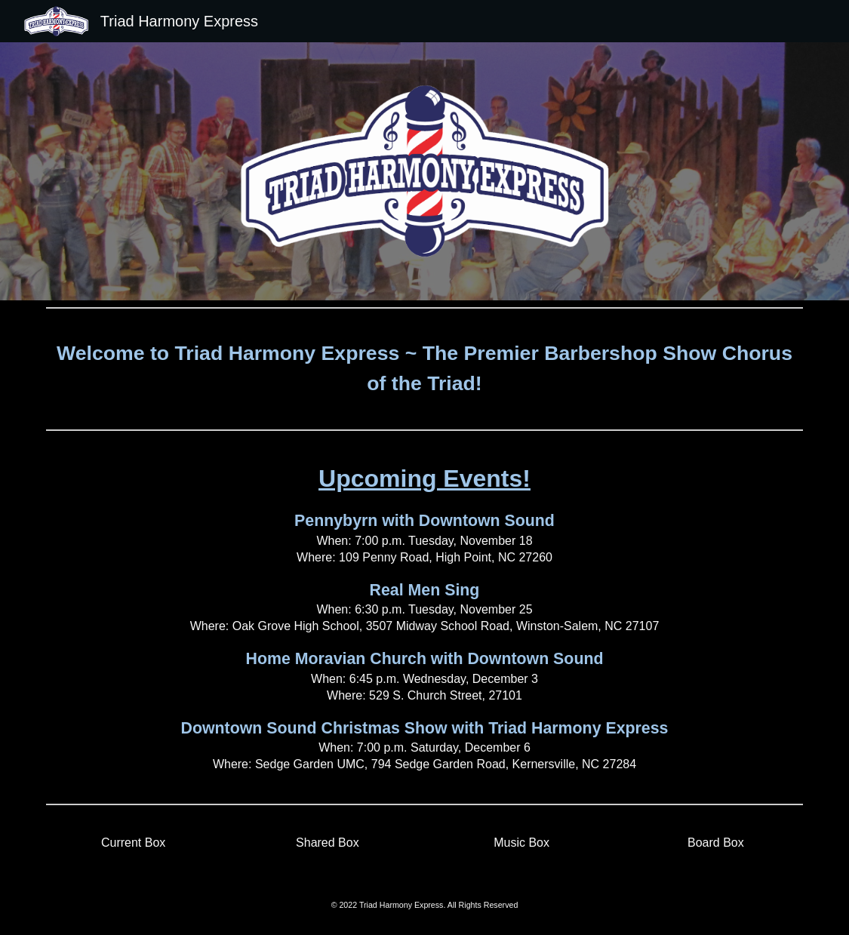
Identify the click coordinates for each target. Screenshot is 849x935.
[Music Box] (521, 843)
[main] (424, 368)
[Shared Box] (327, 843)
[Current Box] (133, 843)
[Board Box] (716, 843)
